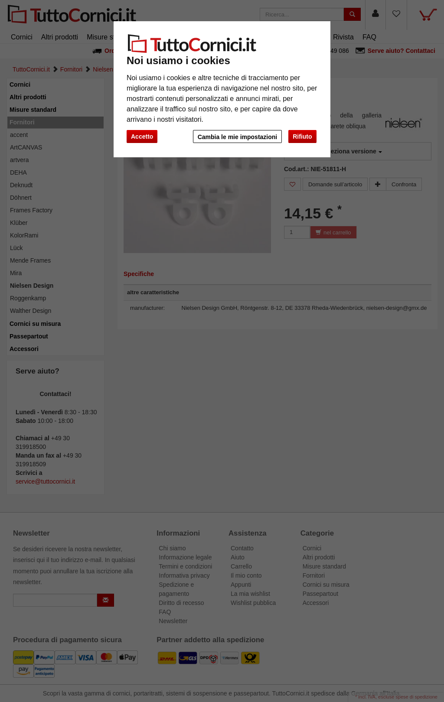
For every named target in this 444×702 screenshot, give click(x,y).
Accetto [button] (142, 136)
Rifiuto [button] (302, 136)
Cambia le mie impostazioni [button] (237, 136)
